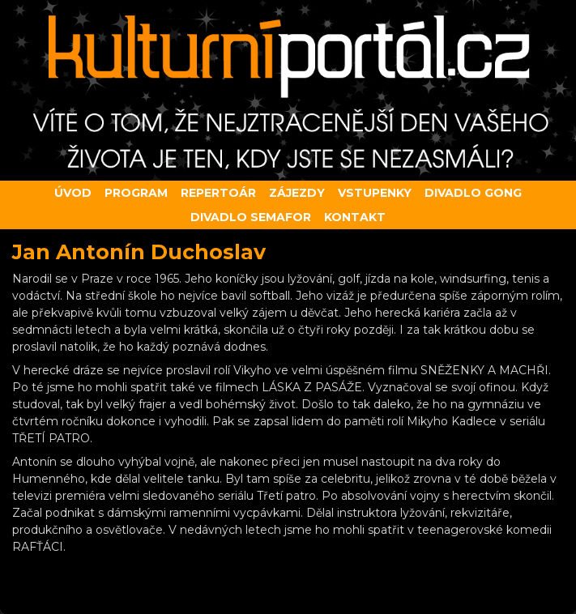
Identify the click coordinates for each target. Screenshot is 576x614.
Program (136, 192)
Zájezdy (297, 192)
